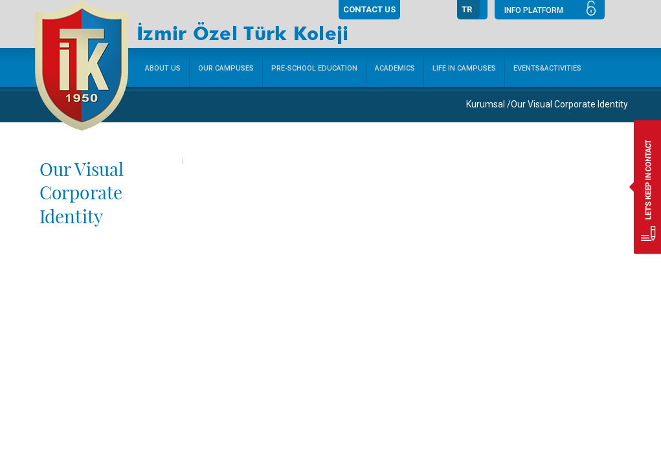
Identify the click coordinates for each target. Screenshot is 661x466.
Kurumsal (485, 104)
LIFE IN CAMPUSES (464, 68)
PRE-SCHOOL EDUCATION (314, 68)
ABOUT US (163, 68)
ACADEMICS (395, 68)
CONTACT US (369, 9)
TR (467, 9)
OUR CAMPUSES (226, 68)
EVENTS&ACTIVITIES (547, 68)
